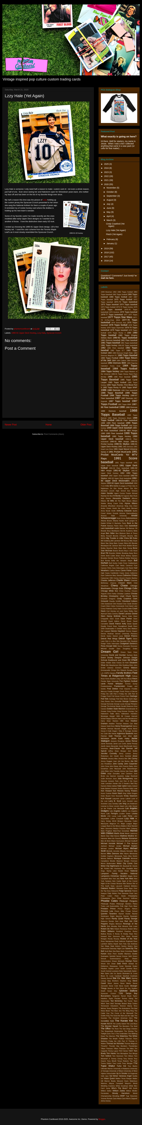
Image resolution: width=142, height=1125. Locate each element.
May (108, 212)
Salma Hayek (113, 944)
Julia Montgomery (125, 779)
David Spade (132, 624)
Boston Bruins (118, 551)
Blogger (102, 1119)
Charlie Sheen (123, 580)
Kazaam (114, 788)
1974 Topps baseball (128, 304)
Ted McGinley (116, 1001)
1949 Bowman (106, 292)
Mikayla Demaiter (126, 851)
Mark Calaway (131, 828)
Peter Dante (120, 896)
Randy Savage (130, 919)
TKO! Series (123, 1051)
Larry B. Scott (115, 801)
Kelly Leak (133, 788)
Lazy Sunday (113, 803)
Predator (104, 909)
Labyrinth (115, 798)
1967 (130, 297)
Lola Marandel (118, 808)
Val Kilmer (113, 1076)
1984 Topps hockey (110, 371)
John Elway (114, 766)
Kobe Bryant (105, 796)
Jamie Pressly (132, 743)
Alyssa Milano (131, 503)
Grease (103, 711)
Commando (120, 606)
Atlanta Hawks (118, 521)
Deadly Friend (106, 626)
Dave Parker (126, 619)
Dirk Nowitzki (132, 641)
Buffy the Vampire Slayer (121, 560)
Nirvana (119, 883)
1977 (126, 314)
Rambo (126, 916)
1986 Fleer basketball (129, 390)
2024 (106, 168)
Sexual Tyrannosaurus (111, 958)
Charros (113, 583)
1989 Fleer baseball (115, 423)
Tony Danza (128, 1059)
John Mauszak (115, 769)
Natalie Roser (123, 871)
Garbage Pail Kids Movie (118, 699)
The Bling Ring (128, 1011)
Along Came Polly (115, 503)
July (108, 204)
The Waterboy (122, 1036)
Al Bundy (117, 496)
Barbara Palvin (113, 526)
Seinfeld (112, 956)
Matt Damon (115, 836)
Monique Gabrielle (122, 858)
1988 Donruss (131, 407)
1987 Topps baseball (119, 401)
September (111, 196)
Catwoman (105, 578)
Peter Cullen (106, 896)
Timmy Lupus (113, 1051)
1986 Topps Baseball (112, 393)
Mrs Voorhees (115, 868)
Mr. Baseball (124, 866)
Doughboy (126, 648)
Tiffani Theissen (107, 1048)
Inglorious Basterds (125, 733)
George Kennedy (107, 704)
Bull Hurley (113, 563)
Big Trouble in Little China (117, 538)
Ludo (119, 816)
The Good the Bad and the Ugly (122, 1016)
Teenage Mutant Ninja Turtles (125, 1003)
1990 (103, 433)
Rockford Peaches (123, 931)
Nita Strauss (127, 883)
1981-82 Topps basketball (127, 345)
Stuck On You (125, 988)
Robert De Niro (107, 929)
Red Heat (119, 921)
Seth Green (132, 956)
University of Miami (116, 1071)
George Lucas (119, 704)
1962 (115, 292)
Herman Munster (113, 729)
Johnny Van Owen (126, 771)
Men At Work (106, 841)
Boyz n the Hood (130, 551)
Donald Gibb (111, 646)
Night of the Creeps (108, 883)
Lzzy (45, 200)
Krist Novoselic (117, 796)
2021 (106, 180)
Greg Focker (112, 711)
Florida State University (110, 681)
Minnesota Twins (120, 856)
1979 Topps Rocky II (117, 333)
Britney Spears (131, 556)
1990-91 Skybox (122, 444)
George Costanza (129, 701)
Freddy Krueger (113, 691)
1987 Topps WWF (124, 404)
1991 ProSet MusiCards (120, 452)
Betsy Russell (106, 536)
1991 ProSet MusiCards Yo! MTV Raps (119, 455)
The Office (106, 1028)
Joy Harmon (111, 776)
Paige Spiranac (125, 891)
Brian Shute (120, 556)
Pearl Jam (133, 893)
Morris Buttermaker (108, 863)
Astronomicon (131, 518)
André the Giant (118, 508)
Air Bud (110, 496)
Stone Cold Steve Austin (119, 986)
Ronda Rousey (113, 939)
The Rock (115, 1029)
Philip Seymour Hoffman (127, 898)
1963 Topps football (120, 294)
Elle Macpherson (112, 665)
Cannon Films (106, 568)
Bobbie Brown (132, 545)
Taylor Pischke (114, 998)
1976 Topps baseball (128, 312)
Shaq (126, 958)
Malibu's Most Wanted (129, 826)
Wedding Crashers (108, 1086)
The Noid (133, 1026)
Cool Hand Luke (131, 606)
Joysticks (120, 776)
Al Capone (125, 496)
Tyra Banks (132, 1066)
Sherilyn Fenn (131, 961)
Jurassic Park (113, 781)
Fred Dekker (112, 689)
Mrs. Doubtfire (127, 868)
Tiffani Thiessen (120, 1048)
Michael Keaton (130, 846)
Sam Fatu (122, 944)
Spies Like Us (110, 973)
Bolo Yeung (127, 548)
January (110, 243)
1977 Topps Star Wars (120, 317)
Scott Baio (108, 951)
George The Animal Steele (110, 706)
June (109, 208)
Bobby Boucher (107, 548)
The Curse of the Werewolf (122, 1013)
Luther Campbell (116, 818)
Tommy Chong (116, 1059)
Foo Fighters (125, 681)
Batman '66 (124, 528)
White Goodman (122, 1086)
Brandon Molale (115, 553)
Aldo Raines (106, 498)
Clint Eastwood (106, 604)
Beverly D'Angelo (119, 536)
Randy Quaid (117, 919)
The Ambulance (124, 1008)
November (111, 188)
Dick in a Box (110, 641)
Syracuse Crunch (54, 333)
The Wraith (113, 1038)
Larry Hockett (127, 801)
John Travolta (114, 771)
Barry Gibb (124, 526)
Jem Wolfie (132, 751)
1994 (135, 483)
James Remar (131, 741)
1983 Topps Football (109, 358)
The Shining (128, 1031)
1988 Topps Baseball (119, 412)
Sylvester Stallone (128, 991)
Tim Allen (130, 1048)
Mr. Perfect (105, 868)
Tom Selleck (106, 1056)
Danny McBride (114, 616)
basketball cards (112, 528)
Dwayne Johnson (122, 658)
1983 (110, 353)
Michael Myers (122, 848)
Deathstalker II (110, 628)
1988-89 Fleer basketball (126, 420)
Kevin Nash (117, 793)
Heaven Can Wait (130, 723)
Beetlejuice (116, 531)
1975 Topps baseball (111, 310)
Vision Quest (109, 1078)
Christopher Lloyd (116, 596)
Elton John (133, 665)
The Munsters (124, 1026)
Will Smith (133, 1088)
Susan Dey (112, 991)
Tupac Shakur (108, 1066)
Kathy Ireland (132, 786)
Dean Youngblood (120, 626)
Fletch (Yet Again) (114, 234)
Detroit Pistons (130, 636)
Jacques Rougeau (117, 741)
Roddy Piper (128, 934)
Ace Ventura (132, 491)
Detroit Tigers (125, 638)
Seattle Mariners (124, 954)
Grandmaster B (131, 709)
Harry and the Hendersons (127, 718)
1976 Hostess (114, 312)
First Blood (128, 679)
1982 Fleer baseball (115, 348)
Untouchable (111, 1073)
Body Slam (118, 548)
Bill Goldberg (105, 541)
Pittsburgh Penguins (128, 901)
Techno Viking (127, 998)
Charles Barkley (131, 578)
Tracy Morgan (127, 1063)
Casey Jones (124, 573)
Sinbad (131, 964)
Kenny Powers (131, 791)
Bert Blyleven (121, 533)
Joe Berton (125, 761)
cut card (120, 611)
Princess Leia (107, 911)
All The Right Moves (123, 501)
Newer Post (11, 424)
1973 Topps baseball (110, 304)
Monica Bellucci (107, 858)
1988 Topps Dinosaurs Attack (119, 418)
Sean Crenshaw (126, 951)
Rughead (129, 941)
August (109, 200)
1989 (103, 423)
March (109, 220)
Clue (124, 604)
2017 (106, 256)
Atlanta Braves (106, 521)
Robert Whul (132, 929)
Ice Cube (104, 733)
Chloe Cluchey (124, 591)
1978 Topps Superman (115, 328)
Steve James (113, 983)
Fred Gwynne (125, 689)
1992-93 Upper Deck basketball (119, 478)
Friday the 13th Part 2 (109, 694)
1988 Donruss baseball (113, 411)
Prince (113, 909)
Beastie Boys (106, 531)
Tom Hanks (111, 1053)
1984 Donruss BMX (117, 363)
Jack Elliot (127, 736)
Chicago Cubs (130, 588)
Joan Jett (116, 761)
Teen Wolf (110, 1003)
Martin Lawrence (131, 833)
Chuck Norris (131, 596)
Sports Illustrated (123, 973)
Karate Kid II (118, 783)
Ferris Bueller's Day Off (114, 679)
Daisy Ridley (128, 611)
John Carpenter (130, 764)
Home (49, 424)
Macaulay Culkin (130, 821)
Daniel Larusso (125, 614)
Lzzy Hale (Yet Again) (116, 230)
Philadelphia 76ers (108, 898)
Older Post (85, 424)
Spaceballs (127, 971)
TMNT (131, 1051)
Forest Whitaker (115, 684)
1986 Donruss (113, 390)
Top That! (133, 1061)
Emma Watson (130, 668)
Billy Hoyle (133, 541)
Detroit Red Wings (109, 639)
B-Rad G (110, 523)
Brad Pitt (104, 553)
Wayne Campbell (116, 1083)
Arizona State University (114, 516)
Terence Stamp (126, 1006)
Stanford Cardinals (130, 976)
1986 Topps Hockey (119, 395)
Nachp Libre (112, 871)
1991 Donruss (128, 447)
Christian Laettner (123, 594)
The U (113, 1033)
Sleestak (128, 966)
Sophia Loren (113, 968)
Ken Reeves (118, 791)
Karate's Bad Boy (130, 783)
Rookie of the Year (128, 939)
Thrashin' (104, 1046)
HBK (122, 721)
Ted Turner (128, 1001)
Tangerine (115, 996)
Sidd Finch (122, 964)
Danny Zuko (127, 616)
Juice (115, 778)
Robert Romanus (120, 929)
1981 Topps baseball (110, 343)
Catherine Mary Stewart (113, 575)
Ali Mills (110, 501)
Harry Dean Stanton (109, 721)
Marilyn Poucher (119, 828)
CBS (111, 578)
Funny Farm (124, 696)
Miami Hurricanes (117, 841)
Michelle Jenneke (112, 851)
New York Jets (114, 878)
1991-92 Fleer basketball (119, 468)
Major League (126, 823)
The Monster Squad (109, 1026)
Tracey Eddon (106, 1063)
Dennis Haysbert (118, 631)
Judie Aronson (106, 778)
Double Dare (114, 648)
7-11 (102, 486)
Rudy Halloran (119, 941)
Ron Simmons (114, 936)
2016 (106, 260)
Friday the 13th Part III (128, 694)
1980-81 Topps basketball (125, 338)
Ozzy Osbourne (112, 891)
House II (104, 731)
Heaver (103, 726)
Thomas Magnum (130, 1043)
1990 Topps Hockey (121, 436)
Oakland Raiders (108, 888)
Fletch (134, 679)
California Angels (107, 565)
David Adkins (113, 621)
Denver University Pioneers (126, 634)
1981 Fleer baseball (129, 340)
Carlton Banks (114, 570)
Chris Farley (111, 594)
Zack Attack (117, 1098)
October (110, 192)
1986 (103, 390)
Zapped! (134, 1098)
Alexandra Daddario (121, 498)
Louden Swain (124, 813)
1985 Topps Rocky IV (112, 387)
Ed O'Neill (132, 660)
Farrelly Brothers (124, 673)
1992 (122, 473)
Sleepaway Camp (117, 966)
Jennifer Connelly (109, 753)
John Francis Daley (126, 766)
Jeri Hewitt (114, 756)
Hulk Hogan (112, 731)
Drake (135, 648)
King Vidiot (127, 793)
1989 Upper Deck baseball (119, 428)
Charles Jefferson (108, 580)
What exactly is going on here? (119, 136)
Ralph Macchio (116, 916)
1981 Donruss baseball (110, 340)
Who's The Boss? (119, 1088)
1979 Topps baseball (119, 330)
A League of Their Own (127, 486)
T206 (121, 993)
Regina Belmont (115, 924)
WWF (122, 1096)
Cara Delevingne (118, 568)
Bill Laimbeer (116, 541)
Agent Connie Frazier (122, 493)
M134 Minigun (117, 821)
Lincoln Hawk (119, 806)
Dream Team (126, 652)
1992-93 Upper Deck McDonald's (119, 479)
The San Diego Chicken (128, 1029)
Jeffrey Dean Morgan (117, 751)
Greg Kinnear (122, 711)
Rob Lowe (133, 926)
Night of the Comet (129, 881)
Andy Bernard (131, 508)
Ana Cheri (133, 506)
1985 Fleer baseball (122, 377)
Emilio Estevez (107, 668)
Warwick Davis (122, 1081)
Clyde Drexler (132, 604)
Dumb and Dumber (117, 655)
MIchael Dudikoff (131, 841)
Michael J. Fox (123, 843)
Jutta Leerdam (106, 783)
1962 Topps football (125, 292)
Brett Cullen (110, 556)
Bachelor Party (120, 523)
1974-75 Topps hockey (124, 307)
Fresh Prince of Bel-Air (128, 691)
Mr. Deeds (133, 866)
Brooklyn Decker (107, 558)
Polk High (124, 906)
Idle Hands (112, 733)
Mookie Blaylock (116, 861)
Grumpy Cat (132, 711)
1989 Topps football (119, 425)
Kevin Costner (106, 793)
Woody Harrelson (121, 1093)
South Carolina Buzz (128, 968)
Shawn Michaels (118, 961)
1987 (117, 398)
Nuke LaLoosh (116, 886)
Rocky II (110, 934)
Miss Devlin (132, 856)
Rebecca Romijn (107, 921)
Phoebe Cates (109, 900)
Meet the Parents (114, 838)
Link (126, 806)
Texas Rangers (112, 1008)
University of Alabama (121, 1068)
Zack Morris (126, 1098)
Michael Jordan (115, 846)
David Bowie (126, 621)
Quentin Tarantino (109, 914)
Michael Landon (107, 848)
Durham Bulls (132, 655)
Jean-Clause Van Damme (121, 748)
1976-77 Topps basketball (112, 315)
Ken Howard (106, 791)
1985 (110, 376)
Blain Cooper (119, 543)
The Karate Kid (124, 1020)
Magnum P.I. (115, 823)
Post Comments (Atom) (54, 434)
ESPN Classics (110, 673)
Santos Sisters (127, 946)
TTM (135, 1063)
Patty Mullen (112, 893)
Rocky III (118, 934)
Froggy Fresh (106, 696)
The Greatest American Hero (121, 1018)
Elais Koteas (117, 663)
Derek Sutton (106, 636)
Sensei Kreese (122, 956)
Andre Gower (106, 508)
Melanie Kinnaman (129, 838)
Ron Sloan (125, 936)
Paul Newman (123, 893)
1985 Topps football (117, 382)
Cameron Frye (131, 565)
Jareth (103, 746)
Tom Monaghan (122, 1053)
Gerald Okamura (127, 706)
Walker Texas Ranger (124, 1078)
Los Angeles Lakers (118, 811)
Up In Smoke (121, 1073)
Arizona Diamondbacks (128, 513)
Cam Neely (120, 565)
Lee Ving (122, 804)
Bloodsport (105, 545)
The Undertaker (122, 1033)
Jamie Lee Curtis (119, 743)
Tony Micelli (111, 1061)
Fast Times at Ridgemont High (119, 674)
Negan (130, 876)
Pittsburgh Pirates (108, 904)
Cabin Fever (123, 563)
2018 (106, 252)
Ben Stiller (110, 533)
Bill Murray (125, 541)
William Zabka (119, 1091)
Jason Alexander (112, 746)
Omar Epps (128, 888)
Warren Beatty (110, 1081)
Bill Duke (133, 538)
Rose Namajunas (107, 941)
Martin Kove (119, 833)
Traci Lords (116, 1063)
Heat (127, 721)
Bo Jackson (113, 545)
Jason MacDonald (125, 746)
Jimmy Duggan (106, 761)
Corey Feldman (106, 608)
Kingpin (134, 793)
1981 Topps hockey (109, 345)
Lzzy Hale (41, 333)
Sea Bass (116, 951)
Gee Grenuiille (116, 701)
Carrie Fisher (126, 570)
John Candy (118, 764)
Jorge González (113, 773)
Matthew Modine (127, 836)
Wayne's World (131, 1083)
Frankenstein (119, 686)
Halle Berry (115, 714)
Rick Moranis (123, 926)
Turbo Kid (121, 1066)
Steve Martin (125, 983)
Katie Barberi (106, 788)
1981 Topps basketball (129, 343)
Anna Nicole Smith (108, 511)
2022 (106, 176)
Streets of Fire (113, 988)
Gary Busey (105, 701)
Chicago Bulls (117, 588)
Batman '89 (133, 528)
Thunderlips (133, 1046)
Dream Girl (109, 651)
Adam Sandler (107, 493)
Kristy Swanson (130, 796)
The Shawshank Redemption (112, 1031)
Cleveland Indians (129, 601)
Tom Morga (133, 1053)
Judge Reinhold (131, 776)
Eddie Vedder (106, 663)
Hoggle (124, 729)
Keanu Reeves (123, 788)
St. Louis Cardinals (114, 976)
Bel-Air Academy (126, 531)
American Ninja (122, 506)
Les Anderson (132, 803)
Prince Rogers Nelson (127, 909)
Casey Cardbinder (112, 573)
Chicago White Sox (109, 591)
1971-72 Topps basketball (125, 302)
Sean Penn (112, 954)
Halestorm (104, 714)
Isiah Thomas (115, 736)
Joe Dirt (133, 761)
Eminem (118, 668)
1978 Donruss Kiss (118, 322)
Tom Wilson (128, 1056)
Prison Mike (119, 911)
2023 (106, 172)
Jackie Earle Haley (120, 739)
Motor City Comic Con (127, 863)
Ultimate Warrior (107, 1068)
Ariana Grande (112, 513)
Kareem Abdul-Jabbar (109, 786)
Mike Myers (124, 853)
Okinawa (119, 888)
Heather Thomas (115, 723)
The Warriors (110, 1036)
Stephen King (125, 981)
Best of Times (132, 533)
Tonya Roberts (123, 1061)
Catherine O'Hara (130, 575)
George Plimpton (131, 704)
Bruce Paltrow (119, 558)
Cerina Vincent (119, 578)
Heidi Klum (111, 726)
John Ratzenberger (129, 769)
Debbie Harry (122, 628)
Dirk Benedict (122, 641)
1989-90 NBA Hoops (128, 431)
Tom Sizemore (117, 1056)
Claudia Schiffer (115, 601)
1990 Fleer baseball (114, 433)
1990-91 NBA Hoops (119, 442)
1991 (120, 447)
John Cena (105, 766)
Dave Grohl (114, 619)
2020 (106, 184)
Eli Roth (125, 663)
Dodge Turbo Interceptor (110, 643)
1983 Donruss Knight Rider (122, 353)
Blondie (134, 543)
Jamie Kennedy (107, 743)
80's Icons (114, 486)
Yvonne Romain (107, 1098)
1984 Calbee (121, 360)
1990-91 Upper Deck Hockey (24, 333)
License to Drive (107, 806)
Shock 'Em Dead (108, 964)
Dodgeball (124, 644)
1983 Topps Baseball (127, 355)
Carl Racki (129, 568)
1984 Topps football (124, 368)
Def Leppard (105, 631)
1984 (114, 360)
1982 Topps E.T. (117, 350)
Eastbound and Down (117, 660)
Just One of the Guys (128, 781)
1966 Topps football (118, 297)
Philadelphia (132, 896)
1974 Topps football (108, 307)
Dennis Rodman (107, 634)
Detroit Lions (118, 636)
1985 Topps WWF (129, 387)
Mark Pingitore (106, 831)
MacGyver (104, 823)
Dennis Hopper (131, 631)
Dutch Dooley (107, 658)
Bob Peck (122, 545)
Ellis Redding (124, 665)
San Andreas (132, 944)
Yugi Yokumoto (131, 1096)
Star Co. (116, 978)
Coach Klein (105, 606)
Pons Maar (133, 906)
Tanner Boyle (126, 996)
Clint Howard (117, 604)
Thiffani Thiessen (125, 1038)
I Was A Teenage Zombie (127, 731)
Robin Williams (107, 931)
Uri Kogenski (132, 1073)
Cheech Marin (125, 583)
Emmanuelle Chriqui (108, 670)
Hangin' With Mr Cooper (119, 716)
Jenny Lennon (125, 753)
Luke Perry (127, 816)
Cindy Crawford (124, 599)
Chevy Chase (119, 585)
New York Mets (126, 879)
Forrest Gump (131, 684)
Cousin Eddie (127, 608)
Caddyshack (132, 563)
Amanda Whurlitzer (108, 506)
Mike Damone (113, 853)
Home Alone (132, 729)
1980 (129, 333)
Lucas (114, 816)
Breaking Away (127, 553)
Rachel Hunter (124, 914)
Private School (131, 911)
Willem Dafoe (106, 1091)
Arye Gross (121, 518)
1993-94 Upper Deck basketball (120, 483)
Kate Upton (122, 786)
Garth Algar (133, 699)
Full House (116, 696)
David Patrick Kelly (117, 624)
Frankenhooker (106, 686)
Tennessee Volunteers (109, 1006)
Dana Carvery (113, 614)
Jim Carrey (132, 759)
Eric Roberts (121, 670)
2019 (106, 248)
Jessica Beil (122, 758)
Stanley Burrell (106, 978)
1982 (103, 348)
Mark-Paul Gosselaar (121, 831)
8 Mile (107, 486)
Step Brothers (112, 981)
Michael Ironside (108, 843)
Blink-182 (127, 543)
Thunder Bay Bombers (118, 1046)
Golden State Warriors (116, 709)
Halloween (125, 714)
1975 (135, 307)
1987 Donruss (127, 398)
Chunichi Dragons (108, 599)
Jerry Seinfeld (125, 756)
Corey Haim (117, 608)
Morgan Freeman (130, 861)
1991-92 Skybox (121, 470)
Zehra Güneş (105, 1101)
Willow (128, 1091)
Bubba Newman (131, 558)
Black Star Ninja (107, 543)
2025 (106, 164)
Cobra (113, 606)
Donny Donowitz (124, 646)
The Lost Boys (131, 1024)
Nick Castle (116, 881)
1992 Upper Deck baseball (119, 476)
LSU (108, 816)
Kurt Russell (106, 799)
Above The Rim (130, 488)
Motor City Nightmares (110, 866)
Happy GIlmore (111, 718)
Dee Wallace (132, 628)
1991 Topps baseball (123, 463)
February (110, 239)
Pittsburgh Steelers (123, 904)
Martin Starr (105, 836)
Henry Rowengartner (123, 726)
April (108, 216)
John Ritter (105, 771)
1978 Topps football (118, 325)
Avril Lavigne (130, 521)
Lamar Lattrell (125, 798)
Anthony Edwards (124, 511)
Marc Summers (106, 828)
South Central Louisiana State (112, 971)
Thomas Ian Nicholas (115, 1043)
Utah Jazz (105, 1076)
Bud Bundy (105, 560)
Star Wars (126, 978)
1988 (122, 407)
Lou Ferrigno (112, 813)
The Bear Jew (116, 1011)
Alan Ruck (133, 496)
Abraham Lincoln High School (113, 491)
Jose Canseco (127, 773)
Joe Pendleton (106, 764)
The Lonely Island (119, 1024)
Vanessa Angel (125, 1076)
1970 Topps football (123, 299)
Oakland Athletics (130, 886)
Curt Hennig (111, 611)
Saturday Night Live (117, 948)
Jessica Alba (113, 758)
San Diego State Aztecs (110, 946)
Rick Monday (112, 926)
